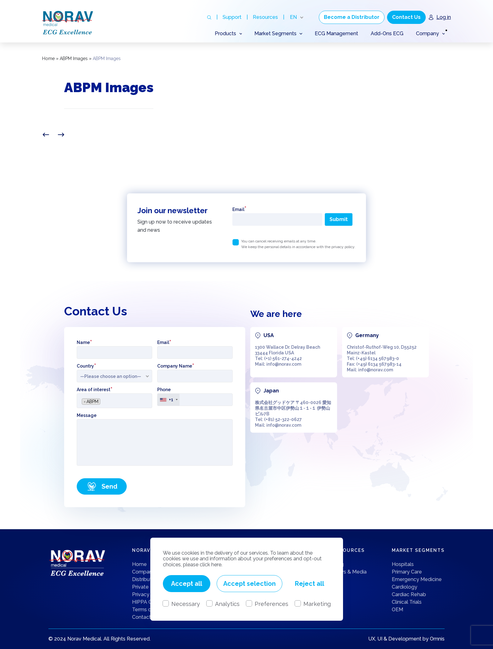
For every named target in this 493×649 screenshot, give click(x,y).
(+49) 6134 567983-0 (377, 358)
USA (268, 335)
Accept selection (249, 583)
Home (48, 58)
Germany (367, 335)
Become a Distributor (351, 17)
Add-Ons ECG (387, 33)
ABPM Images (74, 58)
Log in (443, 17)
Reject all (309, 583)
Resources (265, 17)
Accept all (186, 583)
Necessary (185, 604)
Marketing (317, 604)
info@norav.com (283, 364)
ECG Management (336, 33)
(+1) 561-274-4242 (283, 358)
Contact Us (406, 17)
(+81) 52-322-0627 (283, 419)
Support (232, 17)
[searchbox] (103, 399)
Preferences (271, 604)
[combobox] (114, 400)
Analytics (227, 604)
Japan (271, 391)
